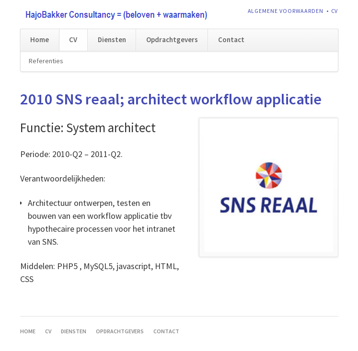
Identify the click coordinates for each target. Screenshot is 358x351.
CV (334, 10)
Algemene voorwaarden (286, 10)
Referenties (46, 61)
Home (39, 39)
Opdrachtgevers (172, 39)
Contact (231, 39)
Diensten (112, 39)
